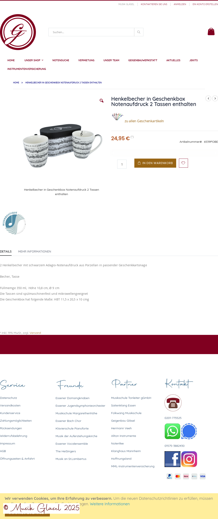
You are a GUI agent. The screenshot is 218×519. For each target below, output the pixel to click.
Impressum (7, 443)
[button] (101, 103)
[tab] (9, 251)
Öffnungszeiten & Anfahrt (17, 459)
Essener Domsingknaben (73, 398)
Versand (35, 333)
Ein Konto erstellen (205, 4)
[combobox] (95, 32)
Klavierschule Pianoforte (72, 428)
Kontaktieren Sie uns (154, 4)
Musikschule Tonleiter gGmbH (131, 398)
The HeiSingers (66, 451)
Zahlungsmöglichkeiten (16, 421)
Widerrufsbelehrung (13, 436)
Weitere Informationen (110, 503)
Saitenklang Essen (123, 405)
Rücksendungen (11, 428)
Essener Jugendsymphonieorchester (80, 406)
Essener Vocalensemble (72, 444)
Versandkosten (10, 405)
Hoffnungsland (121, 459)
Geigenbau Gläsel (123, 421)
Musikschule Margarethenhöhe (76, 413)
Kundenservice (10, 413)
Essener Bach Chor (68, 421)
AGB (3, 451)
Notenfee (117, 443)
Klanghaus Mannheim (126, 451)
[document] (109, 506)
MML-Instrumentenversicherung (132, 466)
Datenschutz (8, 398)
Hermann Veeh (121, 428)
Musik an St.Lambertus (71, 459)
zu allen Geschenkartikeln (137, 121)
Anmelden (180, 4)
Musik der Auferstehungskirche (76, 436)
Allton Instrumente (123, 436)
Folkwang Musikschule (126, 413)
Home (16, 82)
